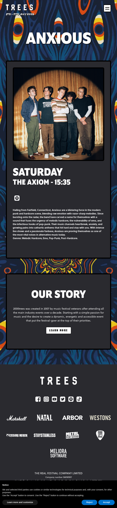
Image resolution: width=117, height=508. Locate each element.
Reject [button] (89, 502)
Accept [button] (106, 502)
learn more (58, 330)
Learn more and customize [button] (20, 502)
